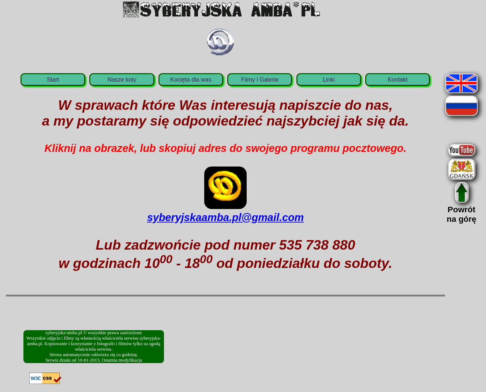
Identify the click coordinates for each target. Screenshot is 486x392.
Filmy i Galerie (259, 79)
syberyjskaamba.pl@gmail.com (225, 211)
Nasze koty (121, 79)
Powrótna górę (461, 209)
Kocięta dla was (190, 79)
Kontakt (397, 79)
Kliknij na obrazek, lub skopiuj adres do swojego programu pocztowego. (226, 148)
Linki (329, 79)
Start (53, 79)
